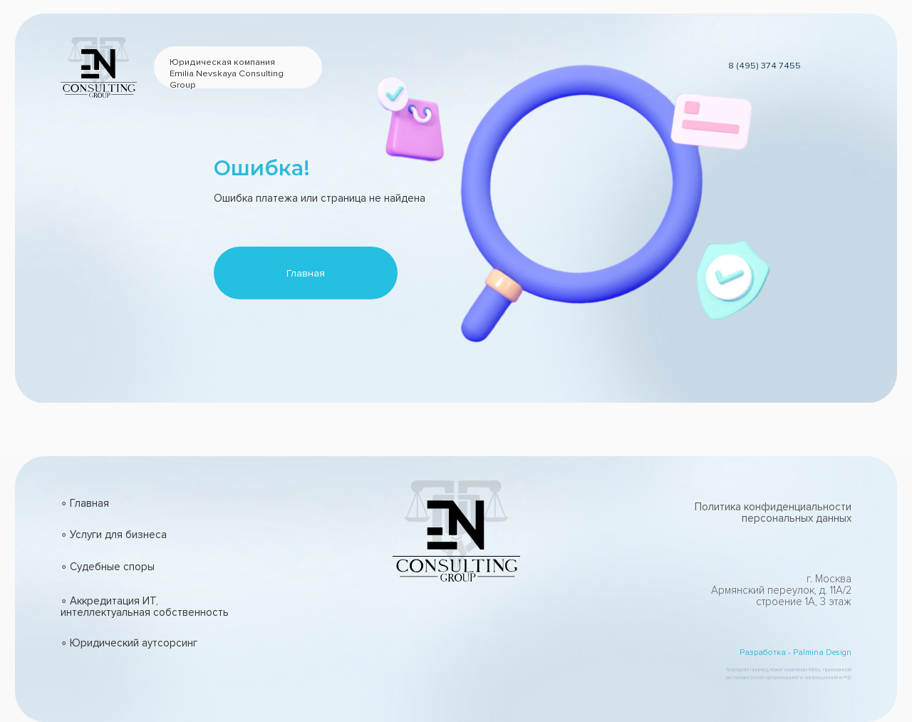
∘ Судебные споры (108, 566)
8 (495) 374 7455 (764, 65)
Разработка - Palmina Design (795, 652)
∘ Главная (85, 503)
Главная (305, 273)
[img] (411, 677)
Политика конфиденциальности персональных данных (773, 512)
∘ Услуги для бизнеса (114, 534)
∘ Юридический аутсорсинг (129, 642)
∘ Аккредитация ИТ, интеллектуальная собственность (145, 606)
